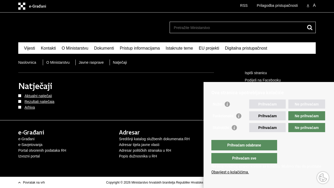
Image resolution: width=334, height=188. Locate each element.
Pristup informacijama (140, 48)
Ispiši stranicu (252, 73)
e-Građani (26, 139)
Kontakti (48, 48)
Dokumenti (104, 48)
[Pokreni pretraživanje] (309, 27)
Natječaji (120, 62)
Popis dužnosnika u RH (138, 156)
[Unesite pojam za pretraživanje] (237, 27)
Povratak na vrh (34, 182)
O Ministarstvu (75, 48)
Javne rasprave (91, 62)
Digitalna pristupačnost (246, 48)
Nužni (217, 115)
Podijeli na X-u (252, 87)
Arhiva (30, 107)
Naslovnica (27, 62)
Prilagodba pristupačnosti (277, 5)
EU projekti (209, 48)
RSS (244, 5)
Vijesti (29, 48)
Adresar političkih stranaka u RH (145, 150)
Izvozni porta (28, 156)
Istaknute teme (179, 48)
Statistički (221, 138)
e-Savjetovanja (30, 145)
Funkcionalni (223, 126)
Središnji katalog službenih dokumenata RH (154, 139)
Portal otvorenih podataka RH (42, 150)
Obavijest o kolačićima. (230, 172)
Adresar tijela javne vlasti (139, 145)
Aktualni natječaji (38, 96)
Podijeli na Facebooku (259, 80)
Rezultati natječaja (39, 101)
